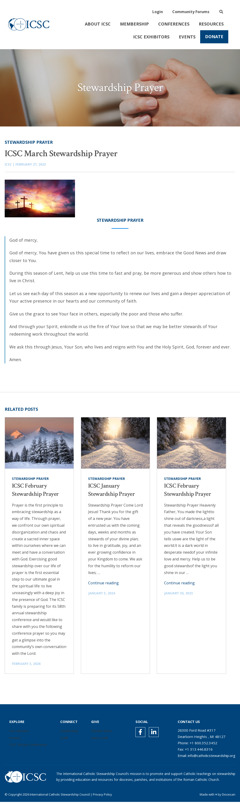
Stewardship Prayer (29, 144)
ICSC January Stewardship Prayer (111, 492)
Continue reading (103, 585)
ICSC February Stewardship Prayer (35, 492)
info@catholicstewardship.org (211, 757)
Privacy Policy (102, 796)
